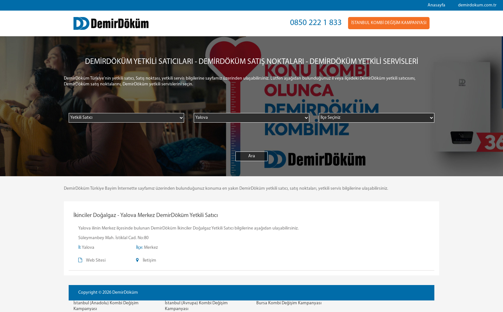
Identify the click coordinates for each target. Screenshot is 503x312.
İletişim (149, 260)
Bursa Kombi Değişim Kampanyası (288, 303)
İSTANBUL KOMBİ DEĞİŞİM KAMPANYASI (388, 23)
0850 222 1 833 (316, 23)
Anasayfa (436, 5)
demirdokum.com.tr (477, 5)
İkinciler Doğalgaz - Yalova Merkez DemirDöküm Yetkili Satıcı (145, 215)
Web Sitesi (96, 260)
